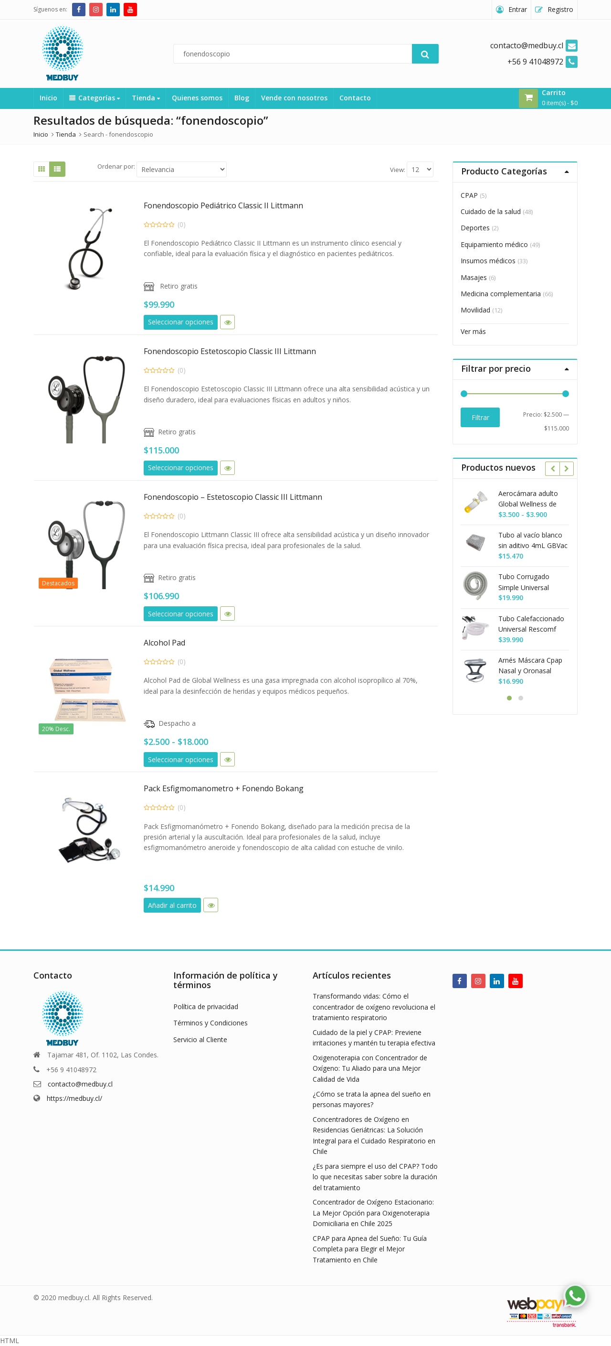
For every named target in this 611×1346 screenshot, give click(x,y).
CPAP (469, 195)
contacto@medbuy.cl (80, 1083)
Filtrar (480, 417)
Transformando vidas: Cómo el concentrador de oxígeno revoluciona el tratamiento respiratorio (374, 1006)
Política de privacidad (205, 1006)
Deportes (475, 227)
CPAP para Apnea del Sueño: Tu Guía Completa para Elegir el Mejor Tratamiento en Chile (370, 1249)
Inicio (48, 97)
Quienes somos (197, 97)
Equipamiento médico (494, 244)
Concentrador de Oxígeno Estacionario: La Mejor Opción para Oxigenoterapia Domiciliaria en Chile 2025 (373, 1212)
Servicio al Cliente (200, 1039)
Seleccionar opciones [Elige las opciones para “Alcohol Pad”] (180, 759)
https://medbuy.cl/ (74, 1098)
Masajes (474, 277)
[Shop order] (182, 169)
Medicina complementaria (501, 293)
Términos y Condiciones (210, 1022)
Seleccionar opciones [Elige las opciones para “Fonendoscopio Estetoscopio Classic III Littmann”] (180, 467)
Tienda (146, 97)
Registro (560, 9)
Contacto (355, 97)
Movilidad (475, 309)
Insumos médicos (488, 260)
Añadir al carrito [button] (172, 905)
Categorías (94, 97)
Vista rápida (227, 322)
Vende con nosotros (294, 97)
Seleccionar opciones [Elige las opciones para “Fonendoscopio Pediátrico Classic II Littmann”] (180, 321)
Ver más (473, 331)
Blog (241, 97)
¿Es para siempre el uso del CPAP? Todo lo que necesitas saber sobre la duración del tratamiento (375, 1177)
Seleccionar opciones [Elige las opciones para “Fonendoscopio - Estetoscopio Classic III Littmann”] (180, 613)
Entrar (517, 9)
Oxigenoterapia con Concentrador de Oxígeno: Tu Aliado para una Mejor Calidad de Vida (370, 1068)
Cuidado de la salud (491, 211)
